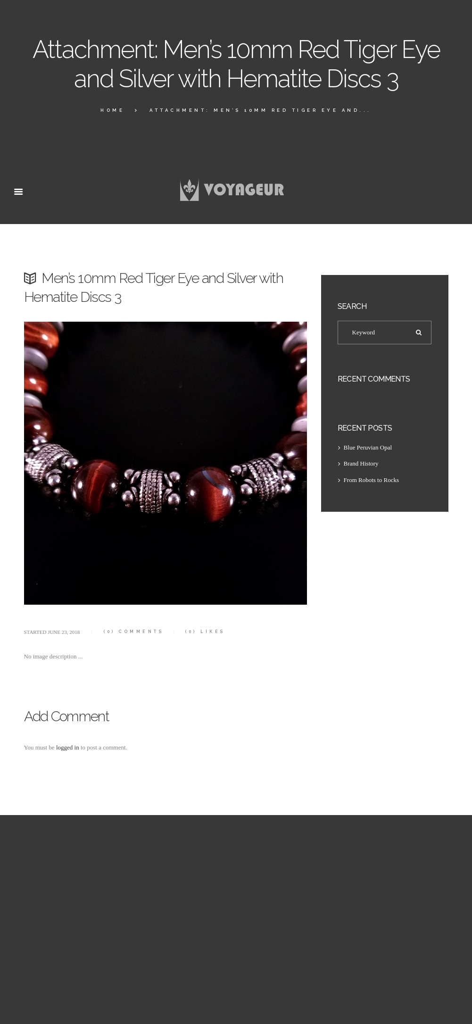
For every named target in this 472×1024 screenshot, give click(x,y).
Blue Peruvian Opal (368, 447)
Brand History (361, 463)
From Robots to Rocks (371, 479)
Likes (205, 631)
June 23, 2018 (64, 632)
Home (112, 110)
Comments (134, 631)
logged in (67, 747)
